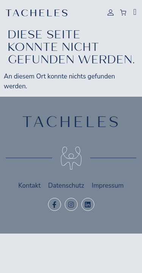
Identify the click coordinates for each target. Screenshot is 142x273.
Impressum (107, 185)
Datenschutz (66, 185)
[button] (134, 12)
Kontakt (29, 185)
